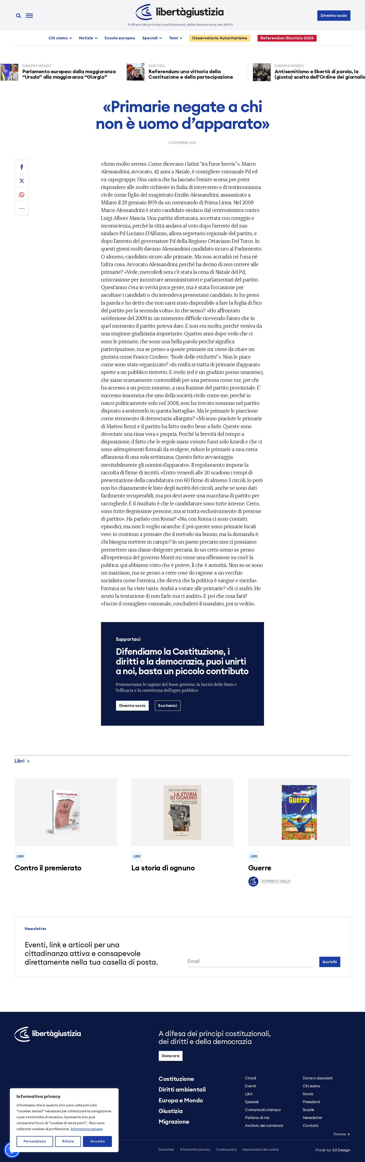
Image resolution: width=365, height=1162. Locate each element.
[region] (64, 1120)
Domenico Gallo (269, 881)
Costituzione (176, 1079)
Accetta (97, 1141)
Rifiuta (68, 1141)
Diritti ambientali (182, 1090)
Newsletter (312, 1118)
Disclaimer (166, 1149)
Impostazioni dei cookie (261, 1149)
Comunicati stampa (262, 1110)
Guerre (259, 868)
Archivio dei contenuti (264, 1126)
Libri (22, 761)
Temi (173, 38)
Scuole (308, 1110)
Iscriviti (330, 962)
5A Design (332, 1150)
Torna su (341, 1134)
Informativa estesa (86, 1129)
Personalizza (35, 1141)
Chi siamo (58, 38)
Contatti (310, 1126)
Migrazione (174, 1122)
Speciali (150, 38)
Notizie (86, 38)
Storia (308, 1094)
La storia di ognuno (163, 868)
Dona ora (170, 1056)
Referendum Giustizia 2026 (287, 38)
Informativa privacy (195, 1149)
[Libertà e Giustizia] (179, 12)
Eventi (250, 1086)
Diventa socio (334, 16)
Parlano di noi (257, 1118)
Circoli (250, 1078)
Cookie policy (226, 1149)
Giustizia (170, 1111)
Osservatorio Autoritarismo (219, 38)
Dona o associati (317, 1078)
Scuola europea (119, 38)
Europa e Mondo (181, 1101)
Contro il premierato (48, 868)
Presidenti (311, 1102)
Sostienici (167, 706)
